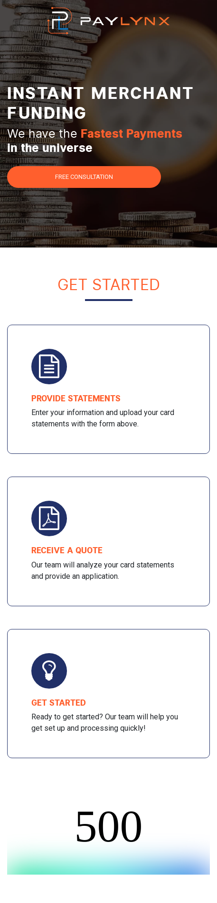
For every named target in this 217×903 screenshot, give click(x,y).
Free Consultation (84, 176)
